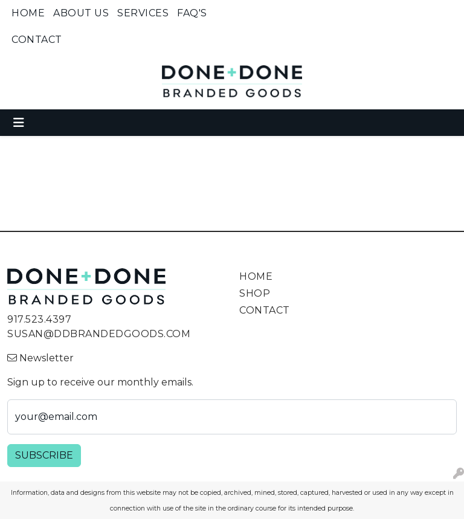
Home (28, 13)
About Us (81, 13)
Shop (254, 293)
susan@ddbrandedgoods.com (98, 334)
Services (143, 13)
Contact (36, 39)
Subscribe (44, 455)
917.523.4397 (39, 319)
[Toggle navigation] (18, 122)
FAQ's (192, 13)
